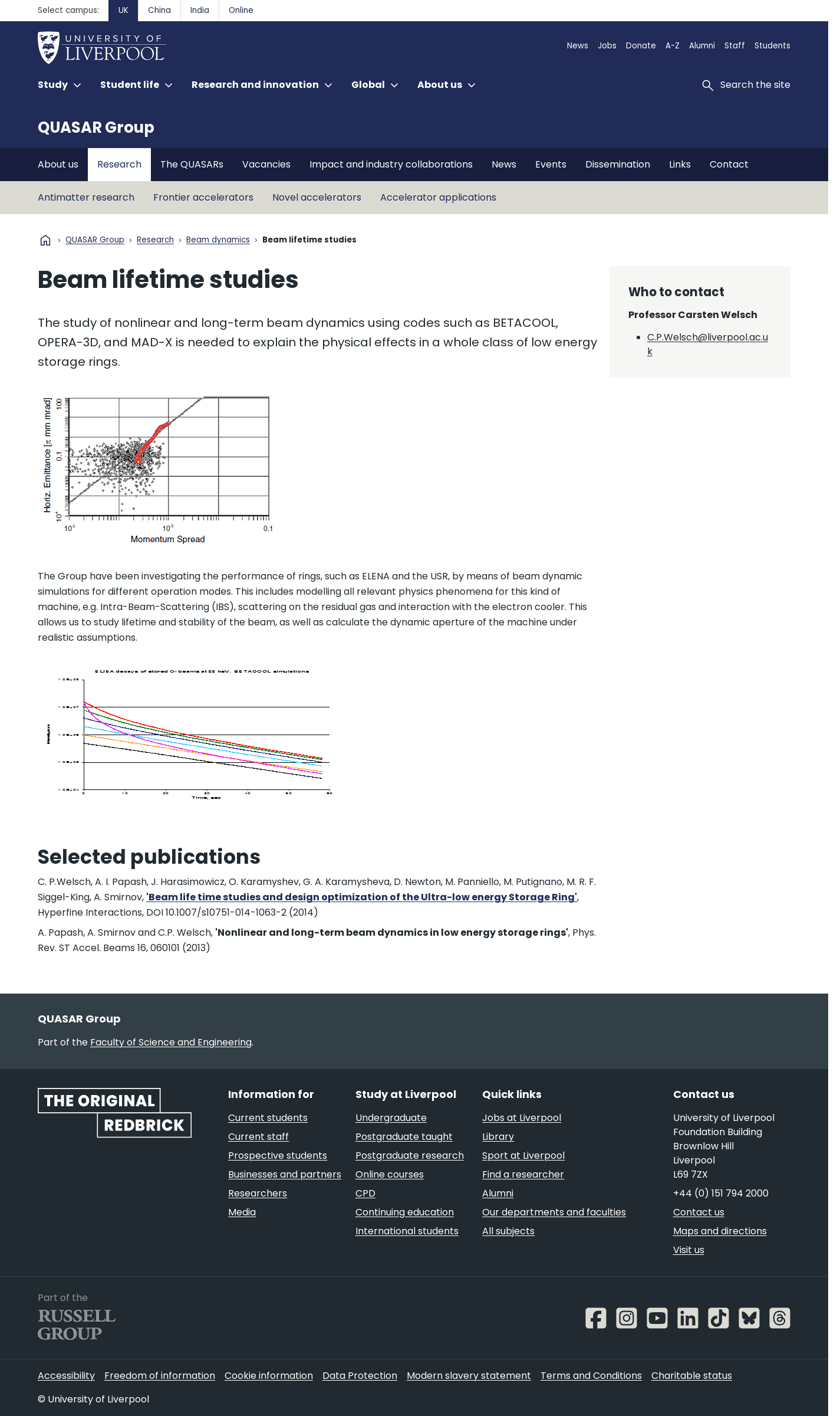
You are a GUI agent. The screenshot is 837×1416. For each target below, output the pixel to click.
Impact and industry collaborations (391, 164)
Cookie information (269, 1375)
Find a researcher (523, 1174)
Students (772, 45)
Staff (734, 45)
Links (680, 164)
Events (550, 164)
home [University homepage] (45, 240)
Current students (268, 1118)
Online (241, 10)
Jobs (607, 45)
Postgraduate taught (404, 1136)
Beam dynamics (218, 240)
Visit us (688, 1250)
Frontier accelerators (203, 197)
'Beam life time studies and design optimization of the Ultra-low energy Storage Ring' (361, 897)
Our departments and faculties (554, 1212)
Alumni (702, 45)
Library (498, 1136)
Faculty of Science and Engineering (171, 1042)
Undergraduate (391, 1118)
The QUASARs (191, 164)
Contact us (698, 1212)
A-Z (672, 45)
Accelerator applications (438, 197)
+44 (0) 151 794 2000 (721, 1193)
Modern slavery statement (469, 1375)
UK (123, 10)
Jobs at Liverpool (521, 1118)
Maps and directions (720, 1231)
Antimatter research (86, 197)
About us (58, 164)
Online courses (389, 1174)
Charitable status (691, 1375)
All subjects (508, 1231)
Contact (729, 164)
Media (242, 1212)
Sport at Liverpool (523, 1155)
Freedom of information (159, 1375)
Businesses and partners (284, 1174)
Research (119, 164)
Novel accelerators (316, 197)
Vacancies (266, 164)
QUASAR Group (96, 127)
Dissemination (617, 164)
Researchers (257, 1193)
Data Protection (359, 1375)
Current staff (258, 1136)
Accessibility (66, 1375)
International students (407, 1231)
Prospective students (277, 1155)
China (159, 10)
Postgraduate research (409, 1155)
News (577, 45)
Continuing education (404, 1212)
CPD (365, 1193)
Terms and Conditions (591, 1375)
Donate (641, 45)
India (199, 10)
